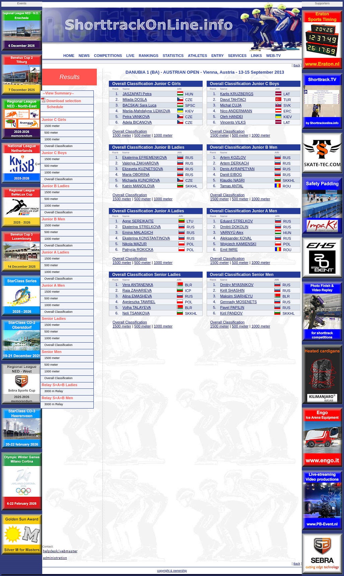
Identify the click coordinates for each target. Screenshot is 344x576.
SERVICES (237, 56)
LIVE (130, 56)
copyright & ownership (172, 570)
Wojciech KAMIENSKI (238, 244)
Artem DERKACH (234, 163)
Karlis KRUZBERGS (236, 94)
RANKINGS (148, 56)
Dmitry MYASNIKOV (236, 285)
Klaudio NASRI (232, 180)
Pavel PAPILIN (232, 307)
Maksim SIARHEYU (236, 296)
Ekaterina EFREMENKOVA (144, 157)
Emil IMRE (229, 249)
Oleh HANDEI (231, 117)
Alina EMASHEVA (137, 296)
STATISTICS (173, 56)
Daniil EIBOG (231, 174)
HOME (68, 56)
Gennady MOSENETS (238, 302)
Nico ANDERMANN (236, 111)
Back (296, 65)
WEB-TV (273, 56)
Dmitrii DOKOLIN (234, 227)
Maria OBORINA (135, 174)
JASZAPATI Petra (137, 94)
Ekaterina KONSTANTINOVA (146, 238)
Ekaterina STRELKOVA (141, 227)
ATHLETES (197, 56)
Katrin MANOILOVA (138, 186)
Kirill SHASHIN (232, 290)
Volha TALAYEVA (137, 307)
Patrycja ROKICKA (137, 249)
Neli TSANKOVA (136, 313)
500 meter (142, 135)
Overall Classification (130, 131)
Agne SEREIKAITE (138, 221)
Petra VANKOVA (136, 117)
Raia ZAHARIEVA (137, 290)
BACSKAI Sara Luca (139, 105)
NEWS (84, 56)
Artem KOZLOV (233, 157)
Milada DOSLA (135, 99)
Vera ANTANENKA (138, 285)
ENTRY (217, 56)
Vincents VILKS (233, 122)
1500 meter (122, 135)
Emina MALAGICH (137, 232)
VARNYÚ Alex (232, 232)
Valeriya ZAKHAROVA (140, 163)
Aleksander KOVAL (236, 238)
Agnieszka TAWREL (139, 302)
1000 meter (163, 135)
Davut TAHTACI (233, 99)
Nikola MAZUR (134, 244)
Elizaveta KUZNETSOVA (142, 169)
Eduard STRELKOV (236, 221)
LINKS (256, 56)
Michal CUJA (231, 105)
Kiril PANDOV (231, 313)
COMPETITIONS (108, 56)
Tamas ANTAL (232, 186)
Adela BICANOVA (137, 122)
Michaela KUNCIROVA (141, 180)
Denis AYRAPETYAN (237, 169)
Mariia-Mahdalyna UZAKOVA (146, 111)
